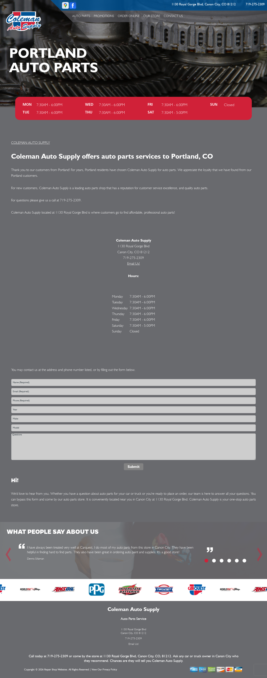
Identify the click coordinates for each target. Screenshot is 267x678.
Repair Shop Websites (55, 669)
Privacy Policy (110, 669)
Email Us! (133, 263)
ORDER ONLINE (129, 16)
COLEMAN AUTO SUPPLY (30, 142)
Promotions (104, 16)
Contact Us (173, 16)
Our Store (151, 16)
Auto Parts (81, 16)
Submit (134, 466)
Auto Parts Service (133, 619)
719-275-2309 (255, 4)
